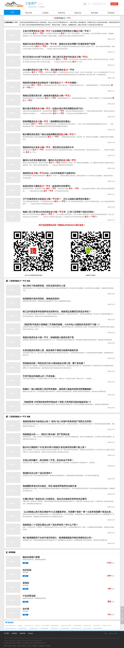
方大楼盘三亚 (37, 625)
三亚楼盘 (45, 13)
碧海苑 (26, 583)
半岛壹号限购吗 (19, 640)
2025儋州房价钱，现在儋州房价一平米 (48, 70)
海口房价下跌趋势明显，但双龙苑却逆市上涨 (44, 286)
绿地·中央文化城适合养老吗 (93, 638)
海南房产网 (111, 633)
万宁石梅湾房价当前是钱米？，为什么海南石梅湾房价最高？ (57, 199)
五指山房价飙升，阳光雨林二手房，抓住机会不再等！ (48, 460)
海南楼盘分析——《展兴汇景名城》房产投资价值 (46, 434)
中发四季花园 (29, 596)
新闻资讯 (61, 13)
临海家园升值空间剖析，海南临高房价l (41, 298)
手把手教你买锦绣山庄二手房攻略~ (39, 376)
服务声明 (22, 633)
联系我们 (14, 633)
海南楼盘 (10, 645)
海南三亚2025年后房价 (87, 628)
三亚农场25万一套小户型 (106, 625)
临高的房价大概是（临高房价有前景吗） (47, 186)
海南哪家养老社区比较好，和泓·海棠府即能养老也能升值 (50, 486)
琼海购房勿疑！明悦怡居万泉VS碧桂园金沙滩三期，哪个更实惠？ (54, 363)
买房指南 (110, 13)
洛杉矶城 (27, 570)
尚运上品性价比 (78, 638)
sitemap (30, 633)
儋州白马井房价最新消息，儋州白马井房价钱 (49, 160)
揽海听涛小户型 (116, 638)
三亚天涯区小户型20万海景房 (66, 625)
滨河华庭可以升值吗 (109, 638)
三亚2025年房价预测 (96, 625)
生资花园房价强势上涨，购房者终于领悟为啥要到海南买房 (50, 350)
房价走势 (28, 13)
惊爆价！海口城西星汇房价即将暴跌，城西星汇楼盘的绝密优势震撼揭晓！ (58, 389)
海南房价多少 (41, 645)
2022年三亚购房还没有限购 (64, 628)
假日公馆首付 (101, 638)
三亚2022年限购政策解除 (44, 628)
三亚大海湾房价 (19, 625)
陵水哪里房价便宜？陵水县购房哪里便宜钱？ (49, 134)
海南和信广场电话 (84, 638)
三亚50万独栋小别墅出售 (77, 625)
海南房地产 (24, 645)
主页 (12, 12)
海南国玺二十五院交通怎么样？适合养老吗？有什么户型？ (50, 525)
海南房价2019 (35, 645)
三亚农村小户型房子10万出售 (10, 625)
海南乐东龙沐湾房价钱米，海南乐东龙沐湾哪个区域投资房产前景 (59, 44)
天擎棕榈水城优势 (38, 640)
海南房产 (14, 645)
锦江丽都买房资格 (12, 640)
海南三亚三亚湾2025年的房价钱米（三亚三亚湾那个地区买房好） (59, 212)
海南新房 (19, 645)
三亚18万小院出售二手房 (28, 625)
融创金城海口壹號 (31, 557)
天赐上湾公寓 (24, 640)
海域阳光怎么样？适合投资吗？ (38, 473)
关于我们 (6, 633)
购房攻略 (94, 13)
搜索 (113, 4)
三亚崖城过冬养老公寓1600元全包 (11, 628)
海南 (84, 4)
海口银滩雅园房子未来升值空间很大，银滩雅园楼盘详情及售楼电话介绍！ (58, 537)
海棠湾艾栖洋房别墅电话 (97, 628)
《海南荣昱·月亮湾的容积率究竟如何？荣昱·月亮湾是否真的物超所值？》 (57, 402)
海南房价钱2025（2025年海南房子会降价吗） (50, 173)
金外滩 (26, 609)
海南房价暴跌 (48, 645)
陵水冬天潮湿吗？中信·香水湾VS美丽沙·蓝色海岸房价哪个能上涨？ (54, 447)
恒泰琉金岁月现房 (31, 640)
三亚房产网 (19, 642)
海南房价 (116, 633)
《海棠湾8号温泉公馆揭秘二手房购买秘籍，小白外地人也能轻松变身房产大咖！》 (62, 324)
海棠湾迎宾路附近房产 (55, 625)
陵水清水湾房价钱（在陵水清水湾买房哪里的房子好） (53, 108)
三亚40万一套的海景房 (45, 625)
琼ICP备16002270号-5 (41, 642)
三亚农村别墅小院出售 (87, 625)
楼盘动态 (77, 13)
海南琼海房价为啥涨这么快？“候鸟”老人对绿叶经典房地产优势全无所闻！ (58, 421)
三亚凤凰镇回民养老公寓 (33, 628)
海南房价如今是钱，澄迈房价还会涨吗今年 (48, 147)
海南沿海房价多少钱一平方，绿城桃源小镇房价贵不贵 (48, 337)
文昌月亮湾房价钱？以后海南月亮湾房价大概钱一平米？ (57, 31)
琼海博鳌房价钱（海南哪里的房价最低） (47, 121)
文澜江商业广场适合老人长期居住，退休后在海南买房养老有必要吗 (55, 499)
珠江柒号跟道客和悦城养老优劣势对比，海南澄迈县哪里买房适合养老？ (57, 311)
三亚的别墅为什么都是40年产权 (76, 628)
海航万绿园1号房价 (59, 638)
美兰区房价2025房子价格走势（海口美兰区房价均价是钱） (56, 57)
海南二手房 (29, 645)
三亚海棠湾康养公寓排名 (23, 628)
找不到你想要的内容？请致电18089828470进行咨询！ (62, 225)
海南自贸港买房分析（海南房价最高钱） (47, 95)
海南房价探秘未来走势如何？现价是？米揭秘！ (50, 82)
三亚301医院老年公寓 (53, 628)
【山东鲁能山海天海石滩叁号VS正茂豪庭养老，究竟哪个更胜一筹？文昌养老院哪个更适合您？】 (69, 512)
